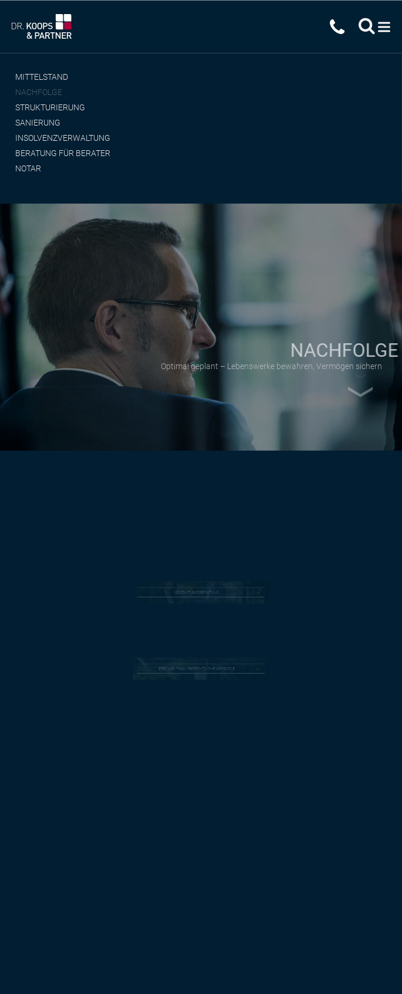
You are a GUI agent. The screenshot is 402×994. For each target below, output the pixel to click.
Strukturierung (50, 107)
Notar (28, 168)
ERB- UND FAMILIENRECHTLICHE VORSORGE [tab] (197, 669)
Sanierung (37, 122)
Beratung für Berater (62, 153)
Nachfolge (38, 92)
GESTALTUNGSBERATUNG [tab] (198, 592)
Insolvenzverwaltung (62, 138)
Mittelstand (41, 77)
